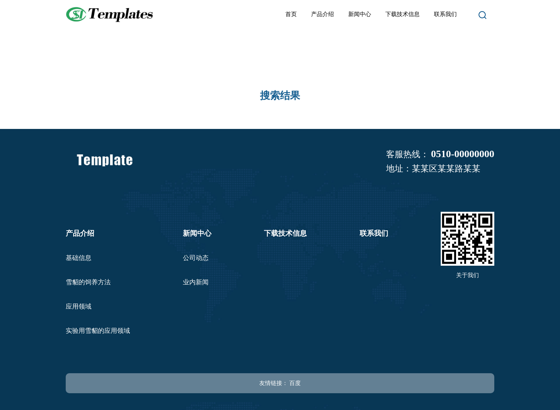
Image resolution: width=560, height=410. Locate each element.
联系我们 (445, 14)
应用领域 (78, 306)
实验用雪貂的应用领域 (98, 331)
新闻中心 (359, 14)
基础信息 (78, 258)
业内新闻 (196, 282)
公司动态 (196, 258)
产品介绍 (322, 14)
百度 (295, 383)
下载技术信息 (402, 14)
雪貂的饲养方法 (88, 282)
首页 (291, 14)
